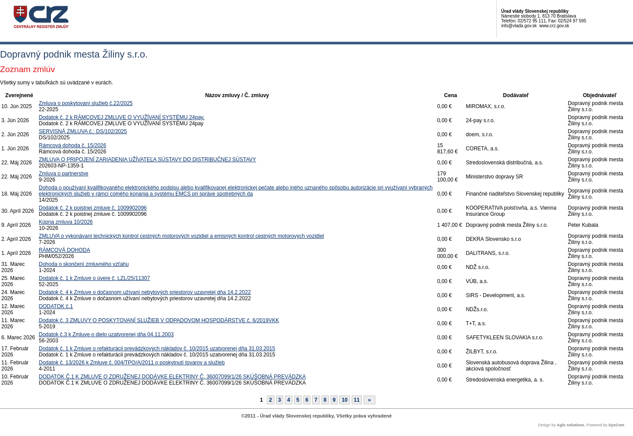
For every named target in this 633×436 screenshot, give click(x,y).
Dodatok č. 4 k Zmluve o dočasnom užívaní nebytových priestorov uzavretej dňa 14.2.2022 (145, 292)
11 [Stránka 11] (357, 400)
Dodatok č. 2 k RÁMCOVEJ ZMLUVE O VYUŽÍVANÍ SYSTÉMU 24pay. (121, 117)
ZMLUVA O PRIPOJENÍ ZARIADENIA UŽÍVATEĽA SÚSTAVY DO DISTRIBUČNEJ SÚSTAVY (147, 159)
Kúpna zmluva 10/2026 (66, 222)
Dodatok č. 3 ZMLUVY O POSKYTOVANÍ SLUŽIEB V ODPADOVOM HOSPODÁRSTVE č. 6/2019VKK (159, 320)
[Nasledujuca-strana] (369, 400)
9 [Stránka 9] (334, 400)
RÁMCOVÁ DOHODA (64, 250)
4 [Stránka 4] (288, 400)
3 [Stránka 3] (279, 400)
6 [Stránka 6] (307, 400)
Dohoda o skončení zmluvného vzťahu (84, 264)
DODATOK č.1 (56, 306)
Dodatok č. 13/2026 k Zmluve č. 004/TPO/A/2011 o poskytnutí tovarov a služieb (132, 363)
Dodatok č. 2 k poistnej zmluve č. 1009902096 (92, 208)
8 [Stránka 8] (325, 400)
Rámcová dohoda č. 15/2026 (72, 145)
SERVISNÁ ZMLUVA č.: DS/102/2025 (83, 131)
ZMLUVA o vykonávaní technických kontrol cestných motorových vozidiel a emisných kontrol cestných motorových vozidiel (181, 236)
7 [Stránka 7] (315, 400)
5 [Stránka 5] (297, 400)
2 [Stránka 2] (270, 400)
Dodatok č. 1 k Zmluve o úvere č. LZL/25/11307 (94, 278)
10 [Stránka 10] (344, 400)
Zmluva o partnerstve (63, 174)
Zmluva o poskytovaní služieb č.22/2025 (85, 103)
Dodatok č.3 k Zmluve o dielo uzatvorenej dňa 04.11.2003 (106, 334)
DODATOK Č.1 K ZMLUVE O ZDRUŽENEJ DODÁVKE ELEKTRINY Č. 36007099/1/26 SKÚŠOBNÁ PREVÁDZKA (172, 377)
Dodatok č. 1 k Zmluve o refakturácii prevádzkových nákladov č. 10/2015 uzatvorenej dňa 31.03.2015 (157, 348)
